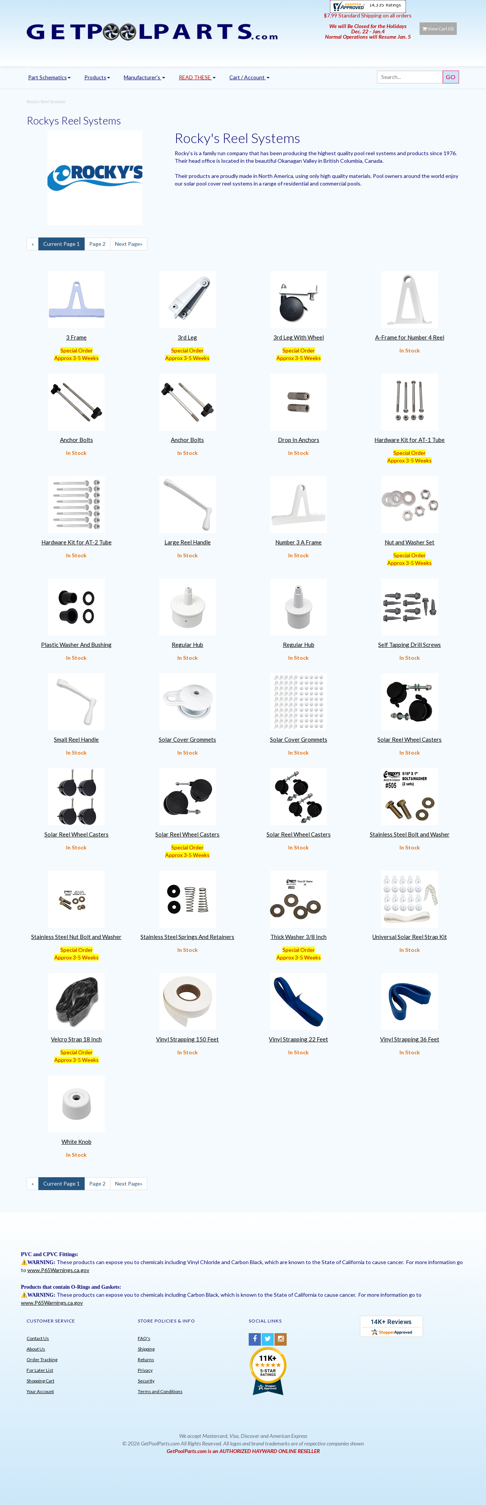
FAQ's (144, 1338)
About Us (36, 1349)
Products (97, 77)
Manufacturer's (144, 77)
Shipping (146, 1349)
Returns (146, 1359)
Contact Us (38, 1338)
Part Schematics (49, 77)
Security (146, 1381)
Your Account (40, 1391)
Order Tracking (42, 1359)
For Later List (40, 1370)
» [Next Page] (128, 244)
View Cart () (438, 28)
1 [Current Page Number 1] (61, 244)
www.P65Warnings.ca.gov (58, 1270)
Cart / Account (249, 77)
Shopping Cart (40, 1381)
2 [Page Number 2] (97, 244)
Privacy (145, 1370)
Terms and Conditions (160, 1391)
